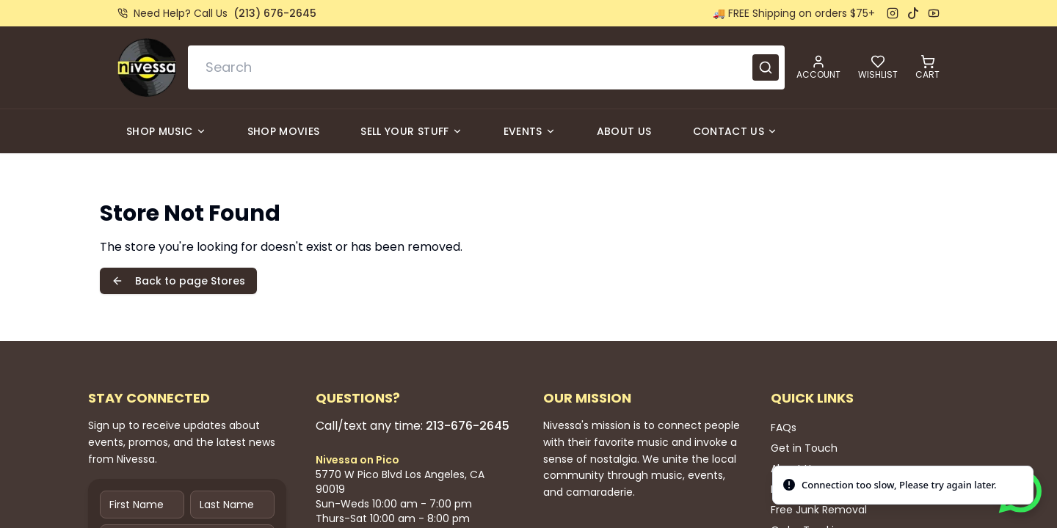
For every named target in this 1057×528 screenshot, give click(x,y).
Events (530, 131)
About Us (624, 131)
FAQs (783, 427)
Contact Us (735, 131)
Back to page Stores (178, 281)
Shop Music (166, 131)
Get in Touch (804, 448)
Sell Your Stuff (411, 131)
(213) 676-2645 (274, 13)
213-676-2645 (467, 425)
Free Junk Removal (819, 509)
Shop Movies (283, 131)
